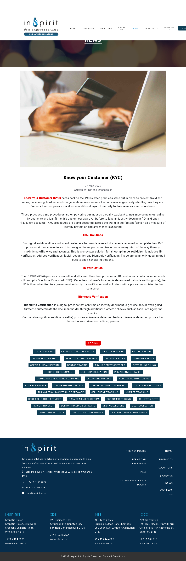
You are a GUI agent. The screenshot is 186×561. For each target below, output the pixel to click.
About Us (121, 28)
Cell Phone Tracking (104, 392)
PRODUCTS (166, 459)
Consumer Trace (143, 358)
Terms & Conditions (114, 556)
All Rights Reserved (91, 556)
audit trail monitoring (134, 378)
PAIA (143, 472)
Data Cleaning (44, 351)
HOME (169, 451)
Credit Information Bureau (108, 385)
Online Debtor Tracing (68, 385)
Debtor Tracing (77, 365)
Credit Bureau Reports (45, 365)
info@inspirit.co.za (36, 493)
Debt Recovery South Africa (129, 412)
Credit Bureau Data (51, 412)
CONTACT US (166, 492)
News (135, 28)
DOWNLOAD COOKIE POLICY (133, 482)
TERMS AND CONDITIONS (138, 461)
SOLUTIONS (166, 467)
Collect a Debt (148, 399)
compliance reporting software (58, 378)
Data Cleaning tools (147, 385)
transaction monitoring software (61, 392)
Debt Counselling (144, 365)
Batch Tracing (141, 351)
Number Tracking (137, 392)
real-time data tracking (81, 358)
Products (88, 28)
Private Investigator (127, 372)
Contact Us (169, 28)
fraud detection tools (110, 365)
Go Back (93, 343)
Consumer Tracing (119, 399)
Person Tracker (43, 405)
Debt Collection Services (44, 399)
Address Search (35, 385)
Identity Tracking (113, 351)
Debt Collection (142, 405)
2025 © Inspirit (69, 556)
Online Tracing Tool (45, 358)
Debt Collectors (113, 405)
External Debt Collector (77, 351)
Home (74, 28)
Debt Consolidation (94, 372)
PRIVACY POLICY (136, 451)
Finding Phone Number (59, 372)
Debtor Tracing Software (78, 405)
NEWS (169, 483)
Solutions (106, 28)
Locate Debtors (115, 358)
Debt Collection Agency (87, 412)
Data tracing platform (84, 399)
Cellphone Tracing (99, 378)
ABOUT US (166, 476)
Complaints (151, 28)
